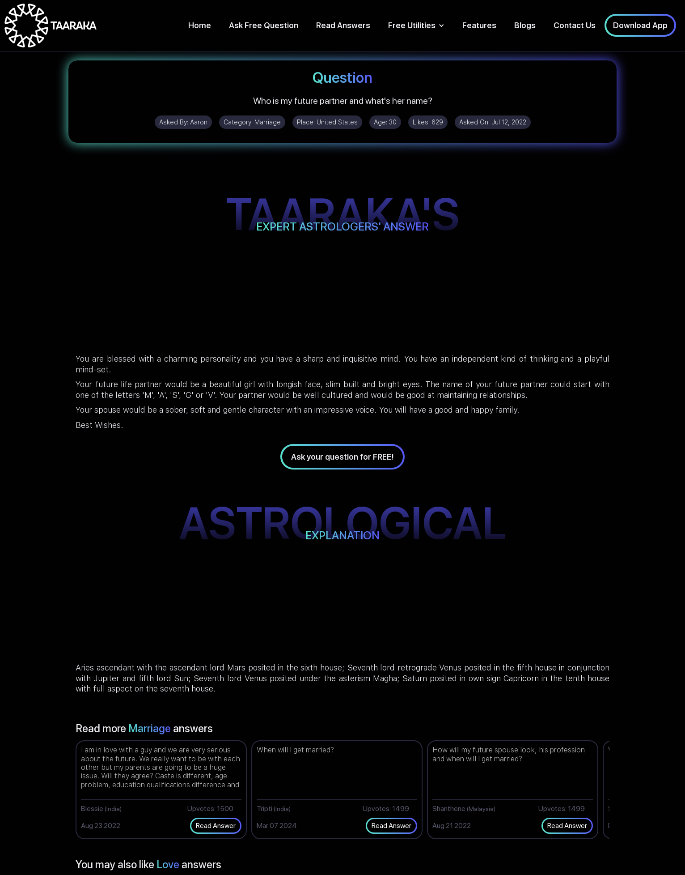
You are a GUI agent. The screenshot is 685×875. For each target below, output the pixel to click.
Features (479, 25)
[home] (50, 25)
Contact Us (575, 25)
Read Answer (216, 825)
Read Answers (343, 25)
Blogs (525, 25)
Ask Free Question (263, 25)
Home (199, 25)
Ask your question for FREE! (342, 456)
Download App (640, 25)
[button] (416, 25)
